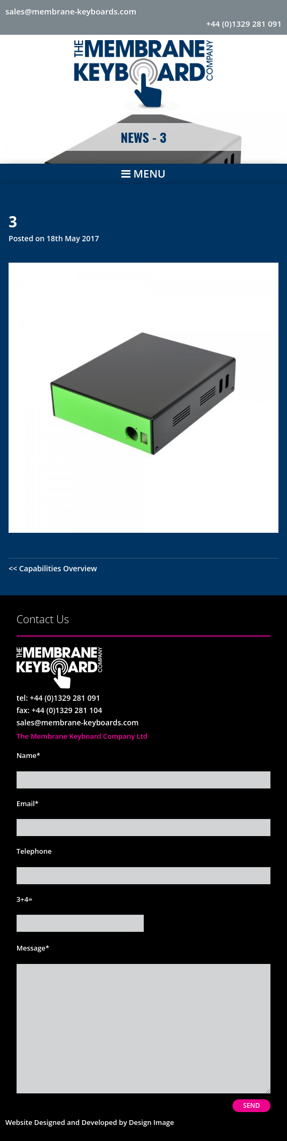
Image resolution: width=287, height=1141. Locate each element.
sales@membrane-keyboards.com (70, 11)
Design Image (151, 1122)
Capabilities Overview (58, 568)
